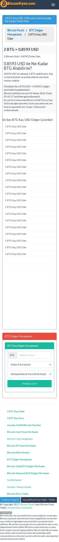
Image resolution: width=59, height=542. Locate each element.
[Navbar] (53, 4)
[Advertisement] (29, 297)
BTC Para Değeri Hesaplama (22, 345)
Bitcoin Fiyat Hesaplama (20, 438)
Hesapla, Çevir (29, 383)
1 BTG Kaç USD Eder (16, 126)
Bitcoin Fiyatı (27, 504)
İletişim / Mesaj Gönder (19, 487)
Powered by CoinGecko (20, 507)
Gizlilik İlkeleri (14, 480)
